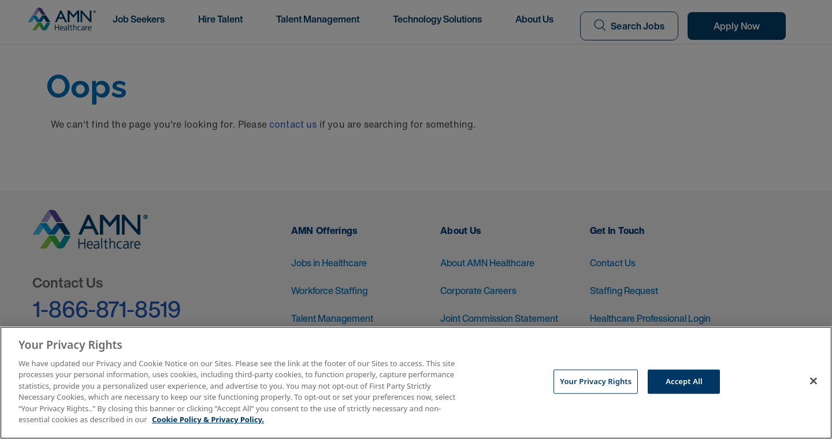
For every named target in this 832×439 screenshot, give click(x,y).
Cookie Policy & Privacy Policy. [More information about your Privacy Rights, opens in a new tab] (208, 419)
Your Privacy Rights (596, 381)
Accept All (684, 381)
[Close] (813, 381)
